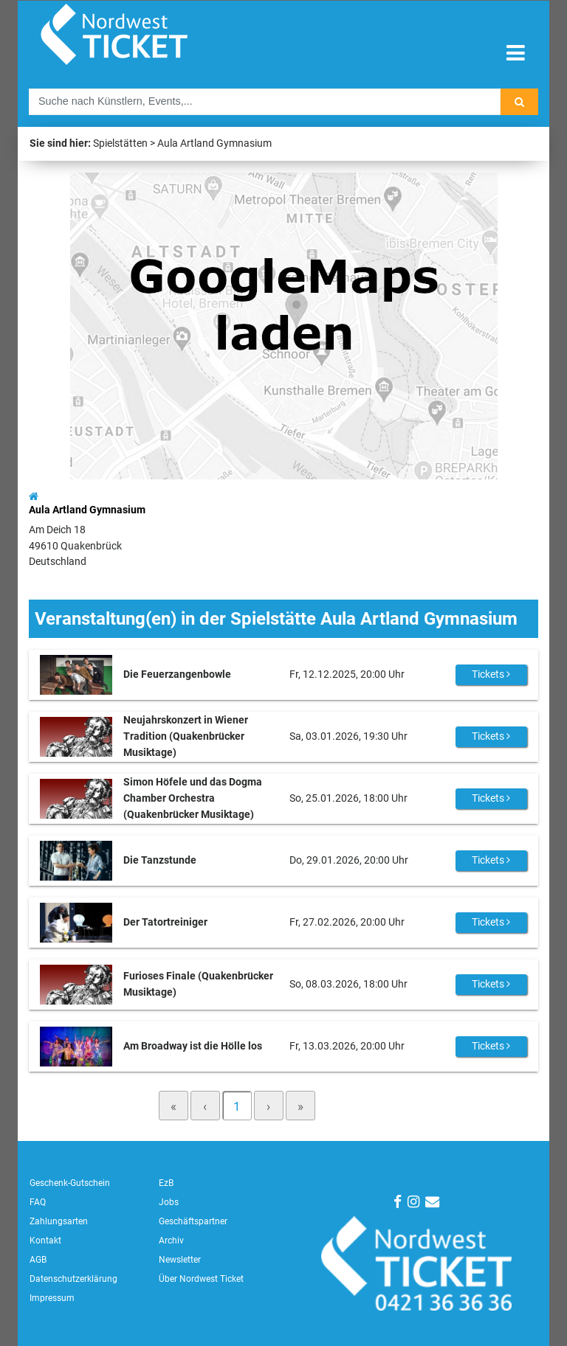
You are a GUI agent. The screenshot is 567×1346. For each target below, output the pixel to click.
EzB (166, 1183)
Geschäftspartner (193, 1221)
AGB (38, 1260)
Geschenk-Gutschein (70, 1183)
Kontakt (45, 1240)
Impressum (52, 1298)
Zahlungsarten (59, 1221)
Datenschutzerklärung (73, 1279)
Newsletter (180, 1260)
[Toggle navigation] (515, 53)
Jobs (169, 1202)
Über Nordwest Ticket (201, 1279)
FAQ (38, 1202)
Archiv (171, 1240)
